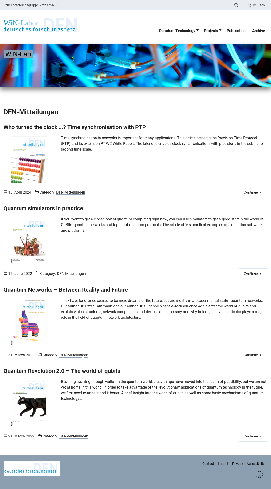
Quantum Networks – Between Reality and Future (66, 289)
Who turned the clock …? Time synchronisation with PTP (75, 127)
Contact (208, 463)
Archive (258, 30)
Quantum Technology (177, 30)
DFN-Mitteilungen (70, 192)
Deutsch (259, 5)
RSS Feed (259, 474)
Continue (251, 192)
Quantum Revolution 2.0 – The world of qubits (62, 371)
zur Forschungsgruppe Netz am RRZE (32, 5)
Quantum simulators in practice (43, 208)
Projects (211, 30)
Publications (237, 30)
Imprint (223, 463)
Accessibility (256, 463)
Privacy (237, 463)
